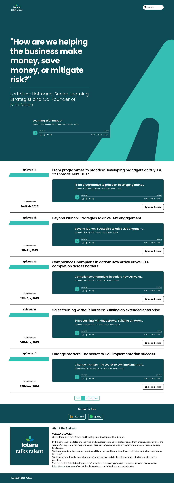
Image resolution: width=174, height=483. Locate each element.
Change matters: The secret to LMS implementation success (103, 354)
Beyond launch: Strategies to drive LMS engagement (96, 218)
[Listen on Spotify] (95, 417)
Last (96, 398)
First (78, 398)
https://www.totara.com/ (65, 466)
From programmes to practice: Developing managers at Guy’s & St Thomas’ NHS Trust (107, 172)
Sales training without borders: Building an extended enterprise (106, 310)
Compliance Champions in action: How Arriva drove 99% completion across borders (100, 264)
